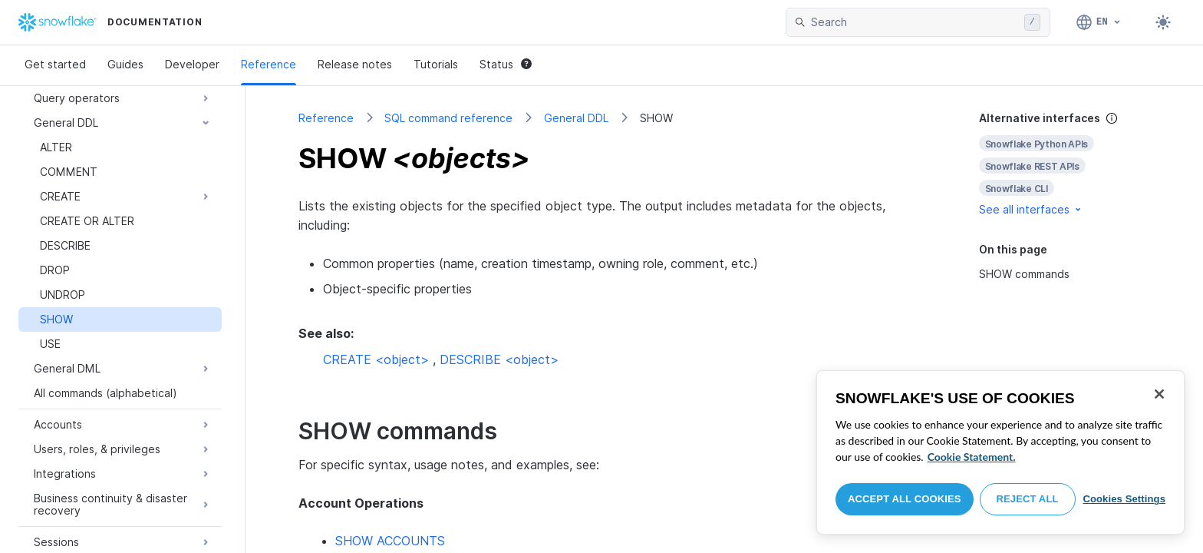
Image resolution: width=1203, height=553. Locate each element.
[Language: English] (1099, 22)
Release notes (355, 64)
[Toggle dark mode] (1163, 22)
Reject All (1028, 499)
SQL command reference (448, 117)
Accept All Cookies (904, 499)
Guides (125, 64)
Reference (268, 64)
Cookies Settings (1124, 499)
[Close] (1159, 394)
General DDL (576, 117)
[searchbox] (914, 22)
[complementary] (1065, 164)
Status (506, 64)
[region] (1000, 452)
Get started (55, 64)
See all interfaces (1031, 209)
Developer (192, 64)
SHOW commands (1024, 273)
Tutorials (436, 64)
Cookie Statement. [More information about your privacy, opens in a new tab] (972, 456)
